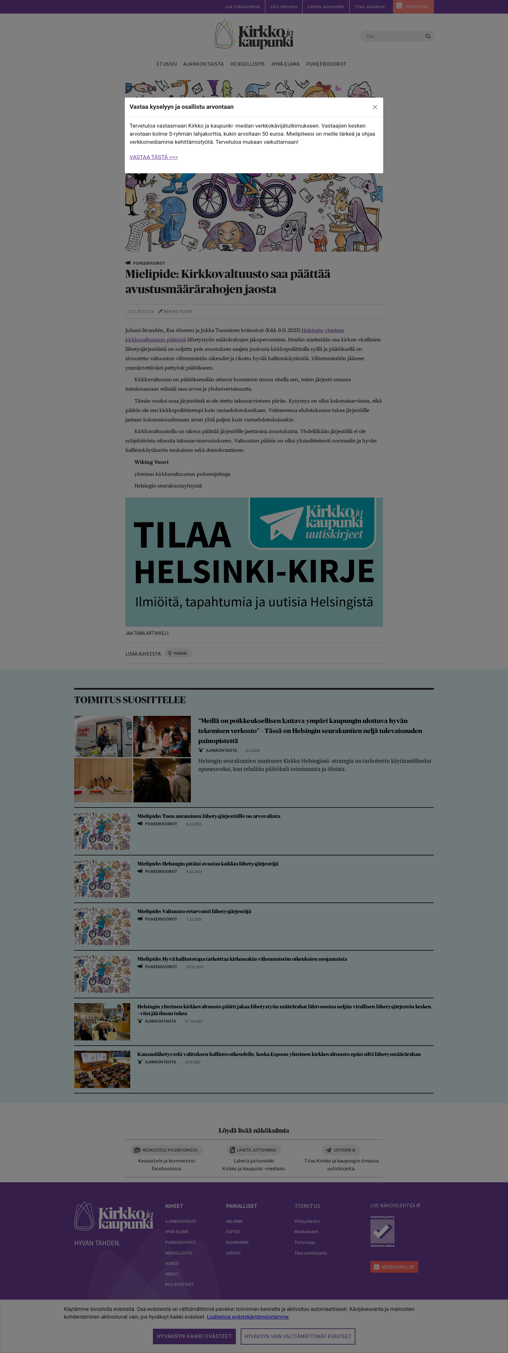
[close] (375, 107)
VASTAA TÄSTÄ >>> (154, 157)
